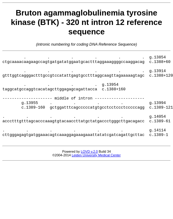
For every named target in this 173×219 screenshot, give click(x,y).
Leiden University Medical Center (96, 172)
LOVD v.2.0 (89, 169)
